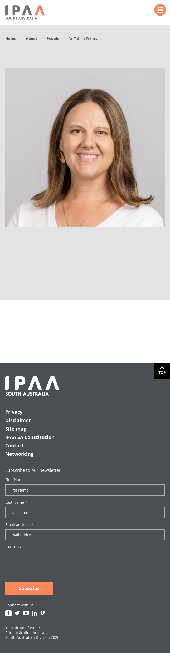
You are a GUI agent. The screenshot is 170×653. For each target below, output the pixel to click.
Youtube (26, 613)
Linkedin (34, 613)
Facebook (8, 613)
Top (162, 372)
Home (10, 38)
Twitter (17, 613)
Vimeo (42, 613)
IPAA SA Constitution (30, 437)
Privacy (13, 412)
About (31, 38)
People (53, 38)
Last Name (16, 502)
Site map (15, 429)
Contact (14, 445)
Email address (19, 524)
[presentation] (45, 561)
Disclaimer (18, 420)
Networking (19, 454)
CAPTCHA (13, 547)
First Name (16, 479)
